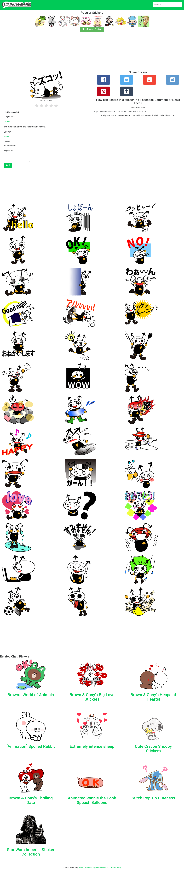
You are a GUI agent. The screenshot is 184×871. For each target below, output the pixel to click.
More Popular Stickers (92, 29)
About (81, 867)
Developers (88, 867)
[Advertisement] (76, 53)
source (6, 137)
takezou (7, 121)
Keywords (96, 867)
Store (108, 867)
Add (8, 165)
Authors (103, 867)
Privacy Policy (116, 867)
